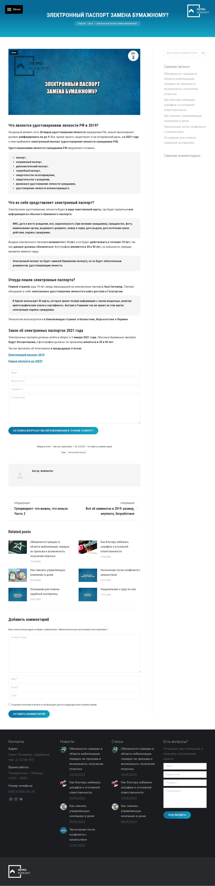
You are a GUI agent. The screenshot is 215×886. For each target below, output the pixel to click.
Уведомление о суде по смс (118, 589)
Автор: (62, 446)
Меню (17, 9)
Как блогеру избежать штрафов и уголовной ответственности (114, 546)
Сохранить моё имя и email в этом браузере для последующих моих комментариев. (54, 704)
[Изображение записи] (17, 547)
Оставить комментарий (100, 446)
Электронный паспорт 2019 (26, 354)
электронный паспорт (77, 452)
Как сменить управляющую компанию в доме (47, 572)
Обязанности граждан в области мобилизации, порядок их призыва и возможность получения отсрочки (50, 549)
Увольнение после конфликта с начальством (120, 572)
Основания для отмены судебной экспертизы (45, 592)
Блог (14, 52)
